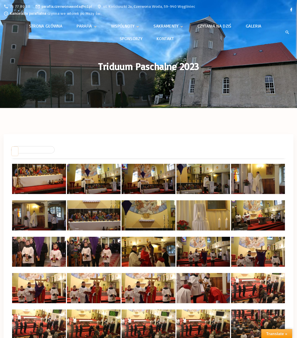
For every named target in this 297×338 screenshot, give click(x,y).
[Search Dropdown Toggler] (287, 32)
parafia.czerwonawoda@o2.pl (67, 6)
